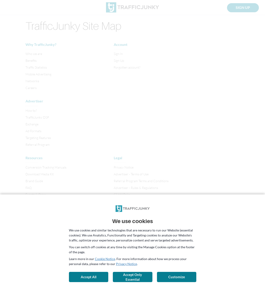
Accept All (88, 277)
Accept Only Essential (132, 277)
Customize (176, 277)
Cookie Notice (105, 259)
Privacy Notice (126, 264)
